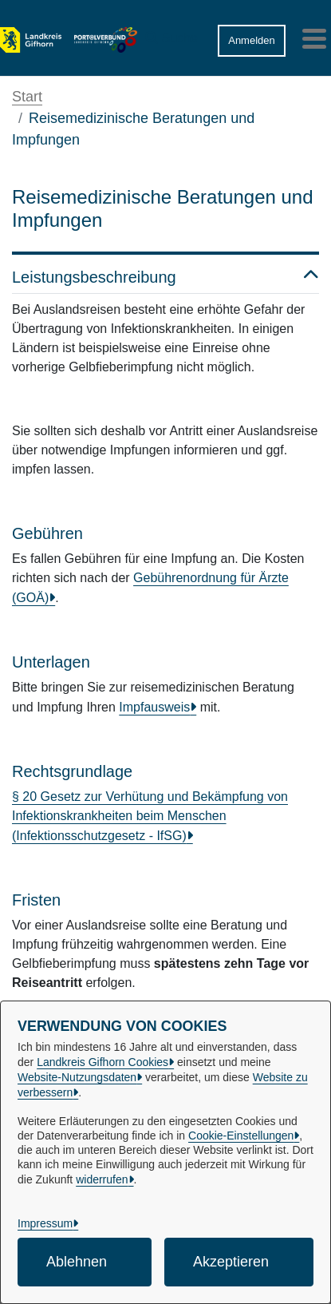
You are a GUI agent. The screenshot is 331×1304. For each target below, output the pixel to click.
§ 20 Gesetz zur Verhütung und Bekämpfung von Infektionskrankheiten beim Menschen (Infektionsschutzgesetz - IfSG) (150, 816)
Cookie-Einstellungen (241, 1135)
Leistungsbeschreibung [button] (165, 277)
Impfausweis (154, 707)
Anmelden (251, 40)
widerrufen (102, 1179)
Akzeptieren (231, 1262)
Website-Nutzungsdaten (77, 1077)
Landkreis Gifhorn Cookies (102, 1062)
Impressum (45, 1223)
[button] (171, 34)
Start (27, 97)
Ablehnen (76, 1262)
